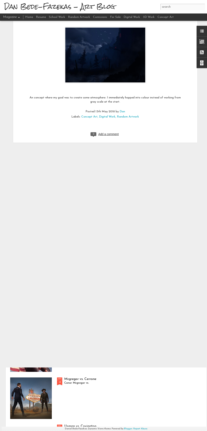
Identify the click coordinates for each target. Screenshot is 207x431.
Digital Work (107, 67)
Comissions (100, 17)
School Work (57, 17)
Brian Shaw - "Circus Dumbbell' (87, 332)
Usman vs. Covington (80, 426)
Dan (122, 62)
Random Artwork (128, 67)
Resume (41, 17)
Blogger (128, 429)
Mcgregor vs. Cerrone (80, 379)
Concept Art (89, 67)
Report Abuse (140, 429)
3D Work (149, 17)
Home (29, 17)
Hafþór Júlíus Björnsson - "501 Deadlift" (94, 285)
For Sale (115, 17)
